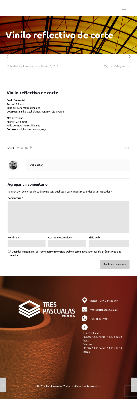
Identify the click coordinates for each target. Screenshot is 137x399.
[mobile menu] (124, 8)
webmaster (31, 66)
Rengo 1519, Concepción (104, 300)
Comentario (15, 198)
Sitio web (94, 237)
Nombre (13, 237)
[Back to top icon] (68, 382)
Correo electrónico (60, 237)
